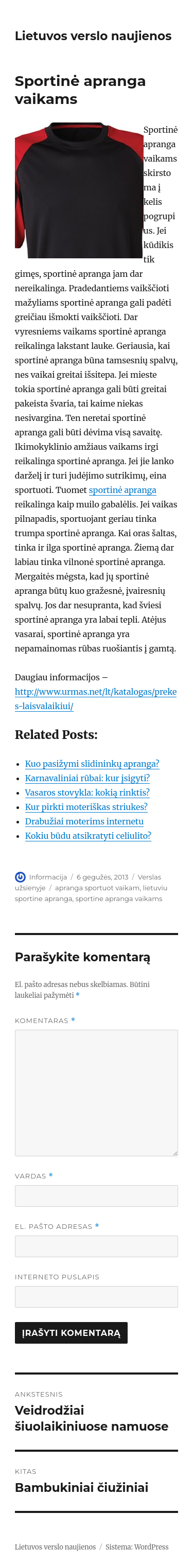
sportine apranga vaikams (119, 898)
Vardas (34, 1176)
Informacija (48, 877)
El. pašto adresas (57, 1226)
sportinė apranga (122, 490)
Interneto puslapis (57, 1277)
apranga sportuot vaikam (97, 888)
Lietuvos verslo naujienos (93, 36)
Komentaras (45, 1020)
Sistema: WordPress (137, 1547)
